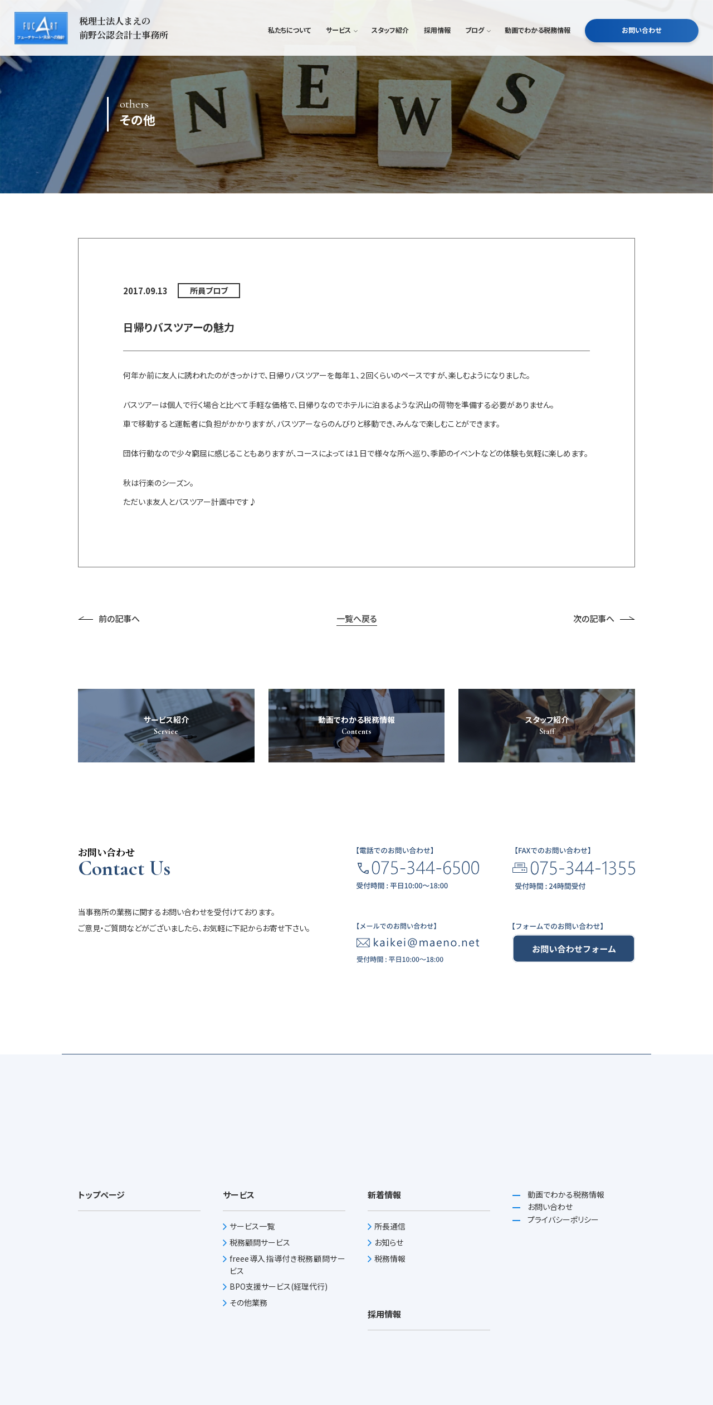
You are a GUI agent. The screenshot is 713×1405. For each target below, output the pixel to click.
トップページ (101, 1194)
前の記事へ (109, 618)
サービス (341, 47)
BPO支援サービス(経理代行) (278, 1286)
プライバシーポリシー (562, 1219)
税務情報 (390, 1258)
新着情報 (384, 1194)
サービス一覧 (252, 1226)
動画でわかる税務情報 (537, 47)
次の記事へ (604, 618)
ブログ (477, 47)
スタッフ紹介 (390, 47)
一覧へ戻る (356, 618)
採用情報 (437, 47)
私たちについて (289, 47)
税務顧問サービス (259, 1242)
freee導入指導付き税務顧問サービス (287, 1264)
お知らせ (388, 1242)
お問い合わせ (641, 47)
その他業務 (248, 1302)
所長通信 (390, 1226)
